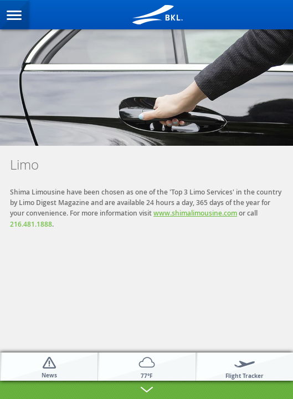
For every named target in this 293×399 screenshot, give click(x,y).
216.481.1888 (31, 224)
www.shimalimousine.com (195, 213)
